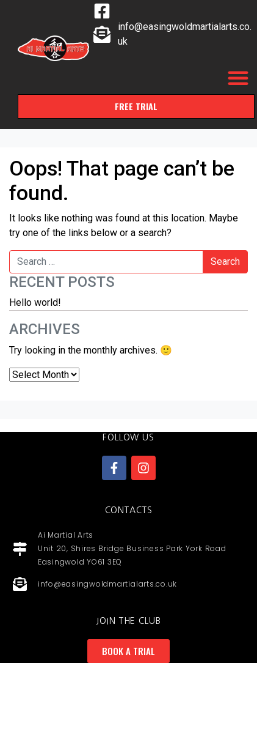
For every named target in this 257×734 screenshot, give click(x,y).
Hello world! (35, 302)
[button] (238, 77)
